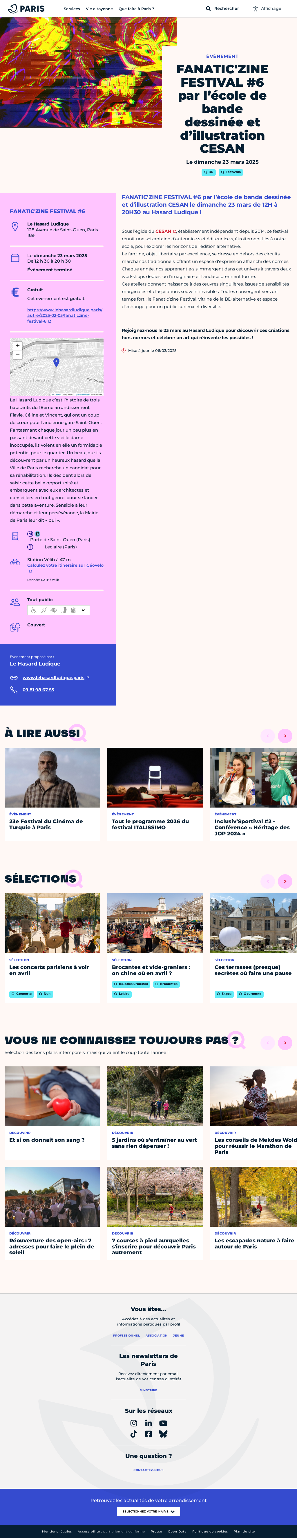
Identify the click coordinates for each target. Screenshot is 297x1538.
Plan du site (244, 1531)
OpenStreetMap (82, 394)
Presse (156, 1531)
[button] (56, 362)
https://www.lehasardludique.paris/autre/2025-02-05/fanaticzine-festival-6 (64, 315)
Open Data (177, 1531)
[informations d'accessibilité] (58, 610)
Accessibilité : (111, 1531)
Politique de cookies (210, 1531)
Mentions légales (57, 1531)
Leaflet (56, 394)
